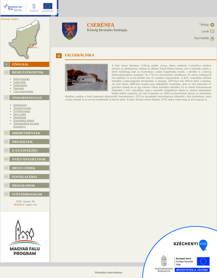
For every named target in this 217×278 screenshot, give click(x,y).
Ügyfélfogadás (21, 110)
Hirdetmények (26, 133)
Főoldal (20, 64)
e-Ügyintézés (24, 150)
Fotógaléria (24, 177)
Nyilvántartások (29, 159)
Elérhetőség (20, 104)
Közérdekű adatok (23, 120)
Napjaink (18, 88)
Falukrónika (20, 84)
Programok (23, 185)
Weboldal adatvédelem (108, 272)
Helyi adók (19, 114)
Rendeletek (19, 117)
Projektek (22, 142)
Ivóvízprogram (27, 194)
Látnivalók (19, 81)
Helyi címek (23, 168)
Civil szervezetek (23, 91)
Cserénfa (100, 25)
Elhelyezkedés (21, 78)
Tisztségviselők (22, 107)
